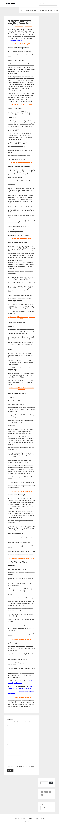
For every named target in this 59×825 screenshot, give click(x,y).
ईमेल (8, 751)
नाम (8, 744)
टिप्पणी (8, 725)
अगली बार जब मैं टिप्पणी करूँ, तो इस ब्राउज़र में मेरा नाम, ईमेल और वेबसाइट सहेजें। (20, 766)
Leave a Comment (28, 26)
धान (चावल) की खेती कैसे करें (16, 40)
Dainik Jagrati (10, 3)
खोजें (41, 780)
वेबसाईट (8, 757)
